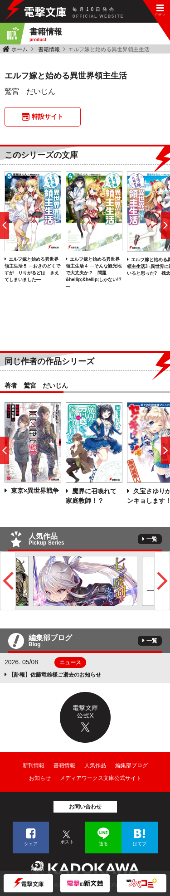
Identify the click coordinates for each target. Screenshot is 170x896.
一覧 (151, 539)
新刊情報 (33, 765)
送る (103, 843)
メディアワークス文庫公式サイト (100, 778)
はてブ (139, 843)
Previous (8, 580)
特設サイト (47, 116)
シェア (31, 843)
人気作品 (95, 765)
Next (162, 580)
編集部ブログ (131, 765)
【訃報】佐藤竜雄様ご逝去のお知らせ (55, 675)
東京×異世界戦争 (34, 490)
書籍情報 (49, 49)
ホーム (19, 49)
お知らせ (40, 778)
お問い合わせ (85, 806)
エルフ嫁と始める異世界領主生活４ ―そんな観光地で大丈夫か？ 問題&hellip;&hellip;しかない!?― (93, 273)
